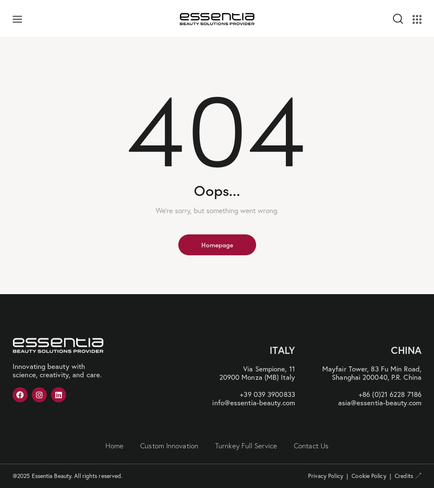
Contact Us (311, 445)
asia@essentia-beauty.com (379, 402)
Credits (408, 476)
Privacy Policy (325, 476)
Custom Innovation (169, 445)
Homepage (217, 244)
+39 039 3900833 (267, 394)
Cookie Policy (369, 476)
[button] (17, 18)
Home (114, 445)
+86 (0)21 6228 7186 (390, 394)
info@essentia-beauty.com (253, 402)
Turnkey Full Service (246, 445)
